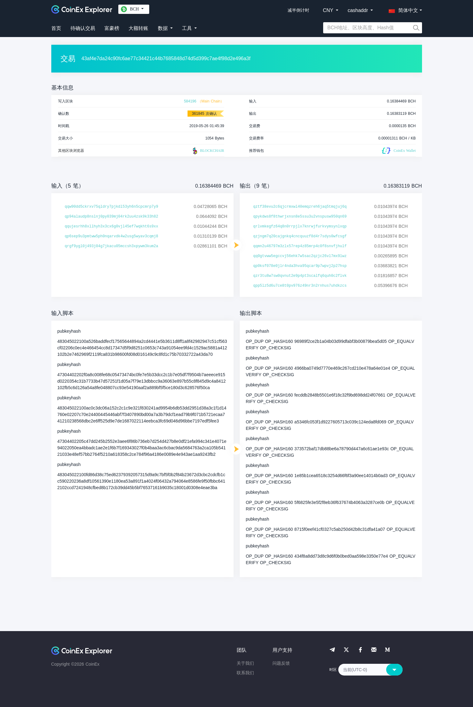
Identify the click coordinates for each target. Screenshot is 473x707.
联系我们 (245, 672)
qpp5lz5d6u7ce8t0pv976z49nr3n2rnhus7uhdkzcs (300, 286)
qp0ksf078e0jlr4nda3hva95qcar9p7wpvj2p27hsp (300, 266)
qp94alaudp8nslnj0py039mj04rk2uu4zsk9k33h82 (111, 216)
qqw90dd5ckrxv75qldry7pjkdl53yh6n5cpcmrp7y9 (111, 207)
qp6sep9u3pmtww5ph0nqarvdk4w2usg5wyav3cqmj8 (111, 236)
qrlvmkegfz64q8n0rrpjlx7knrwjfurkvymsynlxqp (300, 226)
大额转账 (138, 28)
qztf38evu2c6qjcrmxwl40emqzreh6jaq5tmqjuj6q (300, 207)
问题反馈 (281, 663)
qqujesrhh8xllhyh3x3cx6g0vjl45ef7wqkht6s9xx (111, 226)
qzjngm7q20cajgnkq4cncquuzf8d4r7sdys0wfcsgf (300, 236)
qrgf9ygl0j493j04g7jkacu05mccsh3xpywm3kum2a (111, 246)
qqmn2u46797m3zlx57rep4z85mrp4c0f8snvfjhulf (300, 246)
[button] (402, 9)
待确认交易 (82, 28)
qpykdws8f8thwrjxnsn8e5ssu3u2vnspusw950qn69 (300, 216)
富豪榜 (111, 28)
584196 (190, 101)
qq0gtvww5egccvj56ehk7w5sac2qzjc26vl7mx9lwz (300, 256)
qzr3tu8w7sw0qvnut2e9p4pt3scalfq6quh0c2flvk (300, 276)
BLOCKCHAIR (207, 151)
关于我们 (245, 663)
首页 (56, 28)
